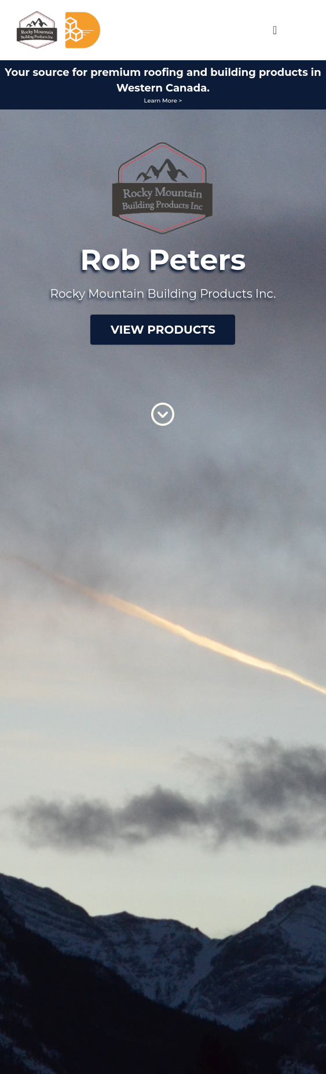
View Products (163, 330)
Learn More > (163, 100)
